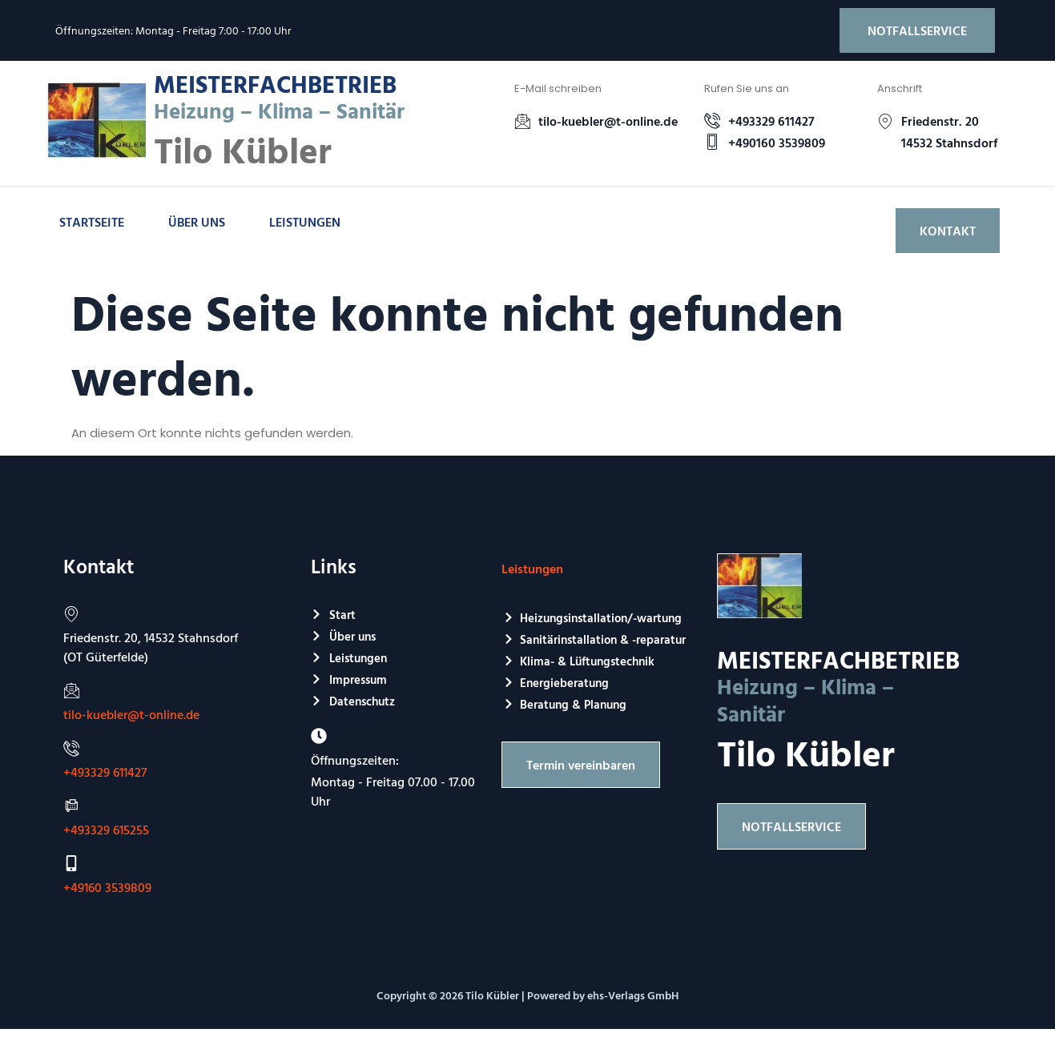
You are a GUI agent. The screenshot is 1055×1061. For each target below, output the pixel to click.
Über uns (196, 221)
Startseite (91, 221)
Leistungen (304, 221)
